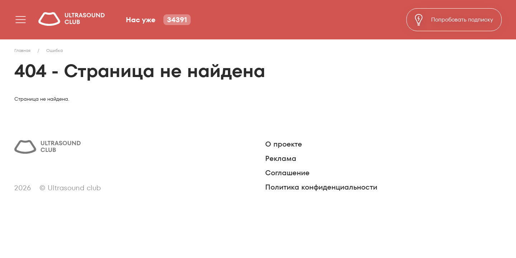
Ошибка (54, 50)
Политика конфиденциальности (321, 187)
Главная (22, 50)
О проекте (283, 144)
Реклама (280, 158)
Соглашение (287, 173)
